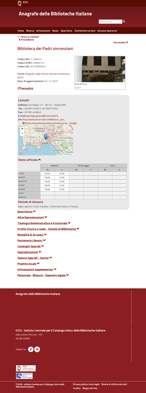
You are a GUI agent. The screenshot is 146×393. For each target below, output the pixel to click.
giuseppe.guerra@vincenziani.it (42, 116)
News (55, 30)
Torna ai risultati (28, 37)
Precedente (26, 39)
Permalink (25, 88)
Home (21, 30)
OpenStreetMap (68, 154)
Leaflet (59, 154)
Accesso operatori (107, 30)
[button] (46, 137)
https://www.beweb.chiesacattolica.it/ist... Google (51, 123)
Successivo (121, 42)
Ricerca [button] (30, 30)
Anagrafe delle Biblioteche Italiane (55, 13)
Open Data (66, 30)
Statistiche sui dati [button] (85, 30)
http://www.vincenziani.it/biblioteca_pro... (43, 119)
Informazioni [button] (43, 30)
